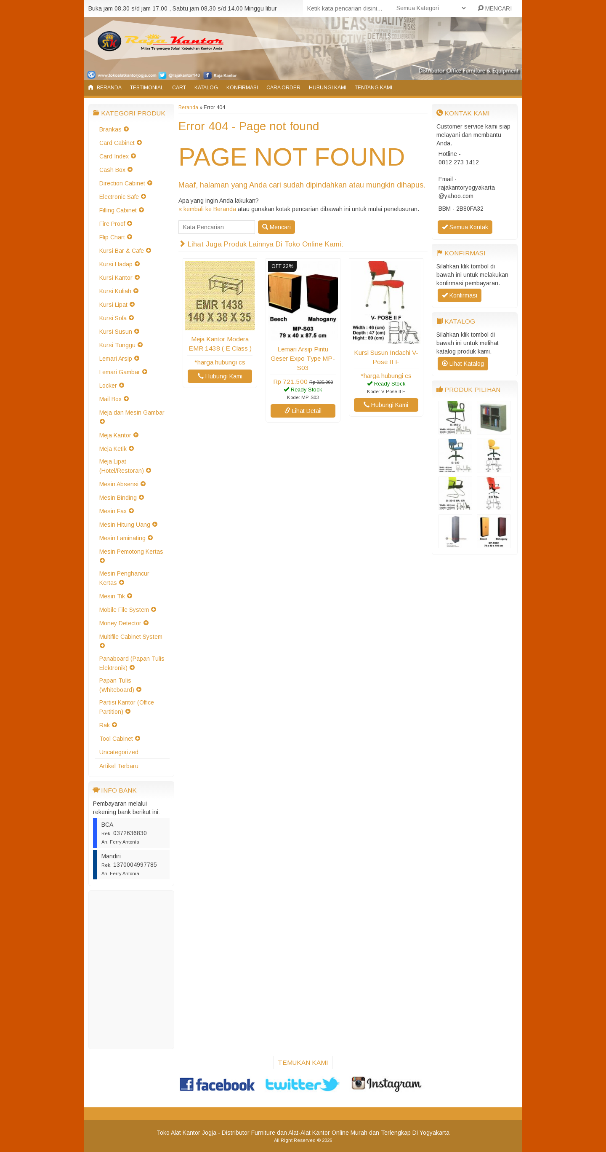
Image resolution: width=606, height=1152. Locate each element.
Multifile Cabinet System (130, 636)
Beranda (105, 88)
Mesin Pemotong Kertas (131, 551)
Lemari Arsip (115, 358)
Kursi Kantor (116, 277)
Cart (179, 88)
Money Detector (120, 623)
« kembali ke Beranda (207, 209)
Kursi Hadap (116, 264)
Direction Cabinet (122, 183)
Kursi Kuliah (115, 291)
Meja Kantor (115, 435)
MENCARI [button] (495, 8)
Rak (104, 725)
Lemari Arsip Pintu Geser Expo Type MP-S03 (303, 358)
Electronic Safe (119, 196)
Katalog (206, 88)
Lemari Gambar (119, 372)
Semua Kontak (465, 227)
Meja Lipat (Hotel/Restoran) (121, 466)
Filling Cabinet (118, 210)
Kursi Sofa (113, 318)
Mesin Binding (118, 497)
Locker (108, 385)
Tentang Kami (373, 88)
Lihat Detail (303, 410)
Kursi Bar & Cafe (121, 250)
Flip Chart (112, 237)
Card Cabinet (117, 142)
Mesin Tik (112, 596)
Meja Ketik (113, 448)
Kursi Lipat (113, 304)
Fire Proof (112, 223)
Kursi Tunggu (117, 345)
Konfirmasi (242, 88)
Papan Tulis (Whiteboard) (116, 685)
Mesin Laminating (122, 538)
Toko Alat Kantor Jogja (186, 1132)
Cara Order (283, 88)
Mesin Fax (113, 511)
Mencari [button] (276, 227)
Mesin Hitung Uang (124, 524)
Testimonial (147, 88)
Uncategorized (118, 752)
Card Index (114, 156)
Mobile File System (124, 609)
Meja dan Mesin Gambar (132, 412)
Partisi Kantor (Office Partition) (126, 707)
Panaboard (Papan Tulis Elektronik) (132, 663)
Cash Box (112, 169)
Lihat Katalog (463, 363)
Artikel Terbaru (118, 766)
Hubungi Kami (327, 88)
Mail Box (110, 399)
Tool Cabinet (116, 738)
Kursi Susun (115, 331)
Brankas (110, 129)
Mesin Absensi (118, 484)
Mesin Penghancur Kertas (124, 578)
